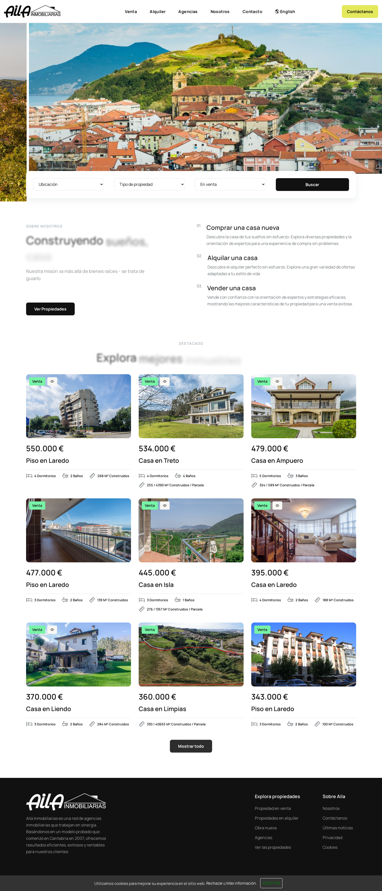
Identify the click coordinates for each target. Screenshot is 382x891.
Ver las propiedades (273, 847)
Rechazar (214, 883)
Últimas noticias (338, 828)
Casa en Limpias (162, 709)
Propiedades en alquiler (277, 818)
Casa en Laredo (274, 584)
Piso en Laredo (47, 460)
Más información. (241, 883)
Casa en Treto (159, 460)
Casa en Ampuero (277, 460)
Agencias (263, 837)
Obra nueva (266, 828)
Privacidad (332, 837)
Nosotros (331, 808)
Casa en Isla (156, 584)
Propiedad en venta (273, 808)
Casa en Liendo (48, 709)
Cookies (330, 847)
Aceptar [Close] (271, 883)
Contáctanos (335, 818)
